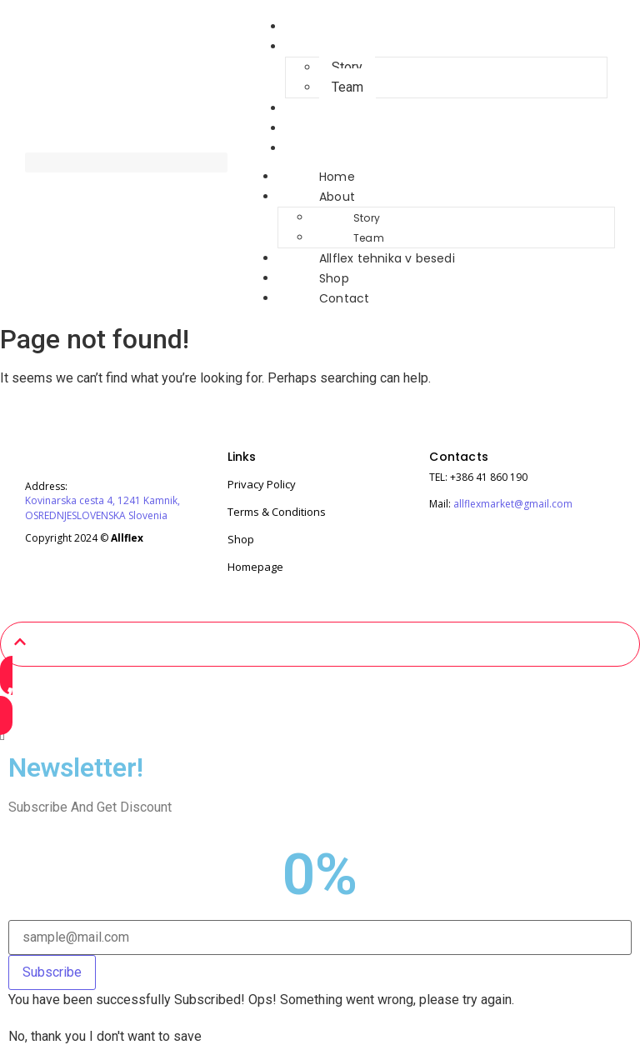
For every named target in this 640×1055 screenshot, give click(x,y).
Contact (311, 148)
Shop (334, 278)
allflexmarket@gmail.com (512, 504)
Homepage (255, 566)
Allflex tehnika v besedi (354, 108)
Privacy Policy (262, 484)
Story (347, 67)
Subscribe (52, 972)
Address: (46, 487)
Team (368, 238)
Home (337, 176)
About (304, 46)
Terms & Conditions (277, 511)
